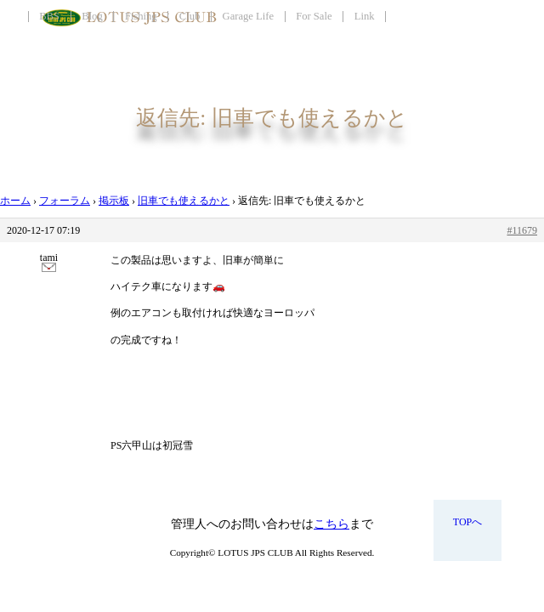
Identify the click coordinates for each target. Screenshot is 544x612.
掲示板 (114, 201)
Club (190, 16)
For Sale (314, 16)
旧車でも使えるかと (184, 201)
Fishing (141, 16)
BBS (49, 16)
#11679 (522, 230)
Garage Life (248, 16)
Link (364, 16)
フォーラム (64, 201)
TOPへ (467, 522)
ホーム (15, 201)
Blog (92, 16)
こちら (331, 524)
